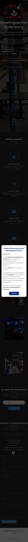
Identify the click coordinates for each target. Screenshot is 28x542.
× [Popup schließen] (24, 247)
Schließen (14, 293)
